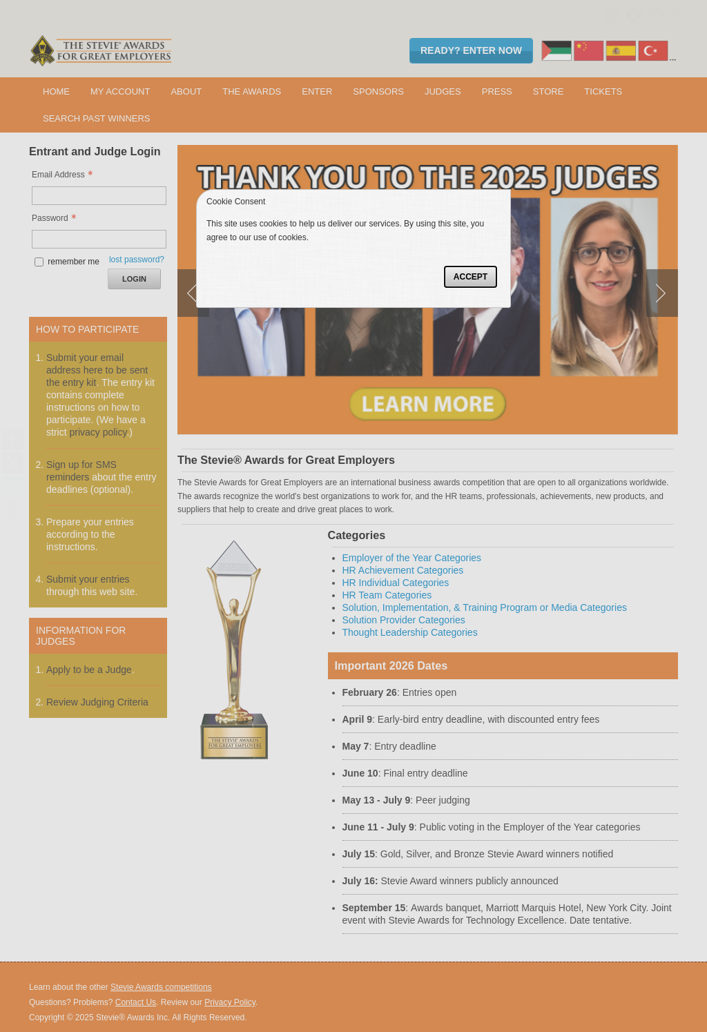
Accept (470, 277)
